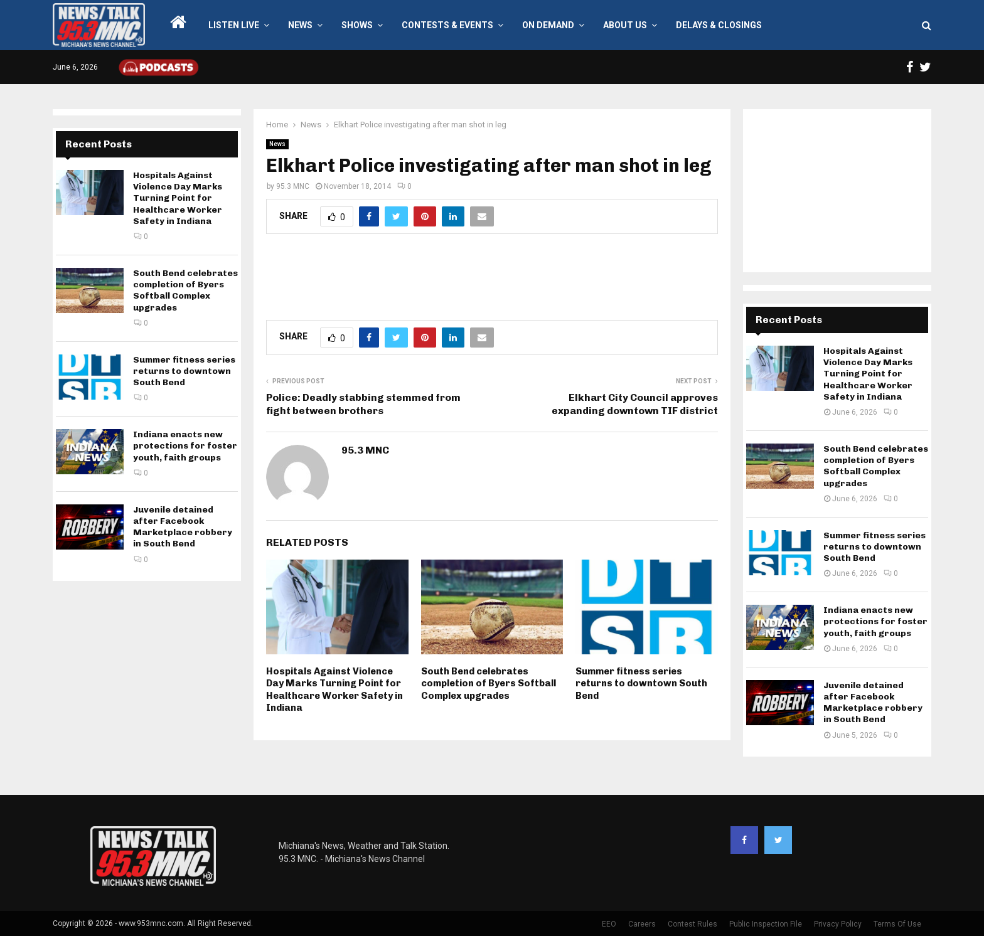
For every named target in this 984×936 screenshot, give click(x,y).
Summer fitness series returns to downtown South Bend (641, 683)
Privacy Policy (838, 924)
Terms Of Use (897, 924)
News (300, 25)
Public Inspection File (765, 924)
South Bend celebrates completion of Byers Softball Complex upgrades (488, 683)
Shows (357, 25)
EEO (609, 924)
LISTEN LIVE (233, 25)
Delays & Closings (719, 25)
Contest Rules (692, 924)
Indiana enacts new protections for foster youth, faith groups (185, 445)
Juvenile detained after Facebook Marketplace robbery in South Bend (182, 527)
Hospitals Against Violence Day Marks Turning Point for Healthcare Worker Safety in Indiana (334, 690)
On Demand (548, 25)
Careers (642, 924)
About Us (625, 25)
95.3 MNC (292, 186)
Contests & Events (447, 25)
